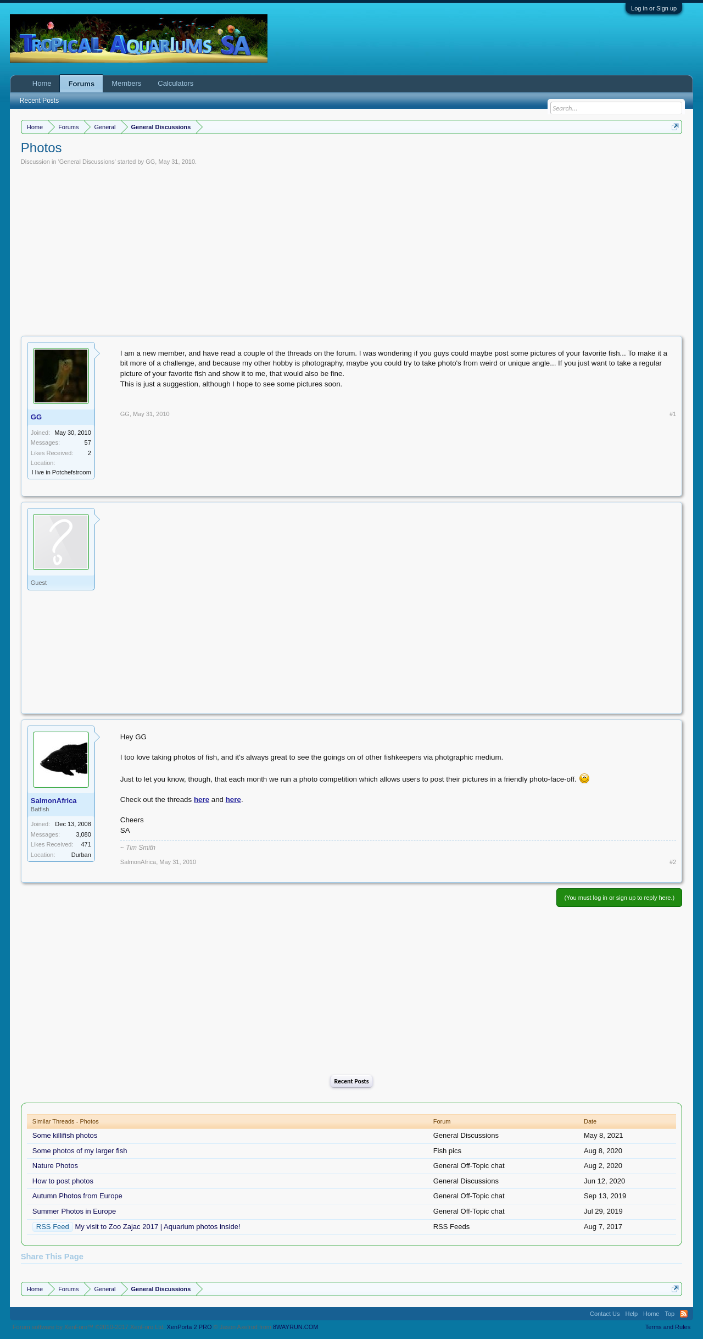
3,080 (83, 834)
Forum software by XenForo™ (89, 1327)
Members (126, 83)
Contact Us (605, 1313)
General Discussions (87, 161)
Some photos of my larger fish (79, 1151)
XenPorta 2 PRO (189, 1327)
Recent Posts (351, 1081)
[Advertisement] (351, 248)
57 (88, 442)
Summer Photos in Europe (74, 1211)
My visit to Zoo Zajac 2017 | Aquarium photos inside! (157, 1226)
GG (150, 161)
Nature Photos (55, 1165)
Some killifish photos (65, 1135)
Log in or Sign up (654, 8)
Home (42, 83)
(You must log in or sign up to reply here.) (619, 897)
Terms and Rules (668, 1327)
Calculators (175, 83)
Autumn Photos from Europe (77, 1196)
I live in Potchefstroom (61, 472)
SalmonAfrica (54, 800)
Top (669, 1313)
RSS (684, 1314)
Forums (81, 84)
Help (631, 1313)
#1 (672, 414)
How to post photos (62, 1181)
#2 (672, 862)
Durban (81, 854)
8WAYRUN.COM (296, 1327)
